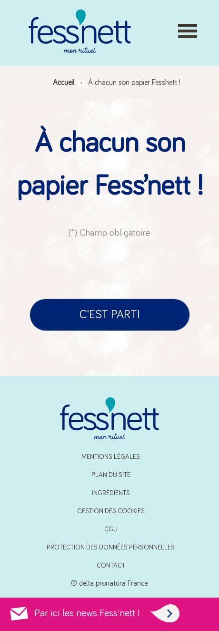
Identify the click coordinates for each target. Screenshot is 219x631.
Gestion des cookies (111, 511)
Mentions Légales (110, 457)
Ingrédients (111, 493)
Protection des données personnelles (111, 547)
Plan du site (110, 475)
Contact (111, 565)
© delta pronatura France (109, 583)
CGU (111, 529)
